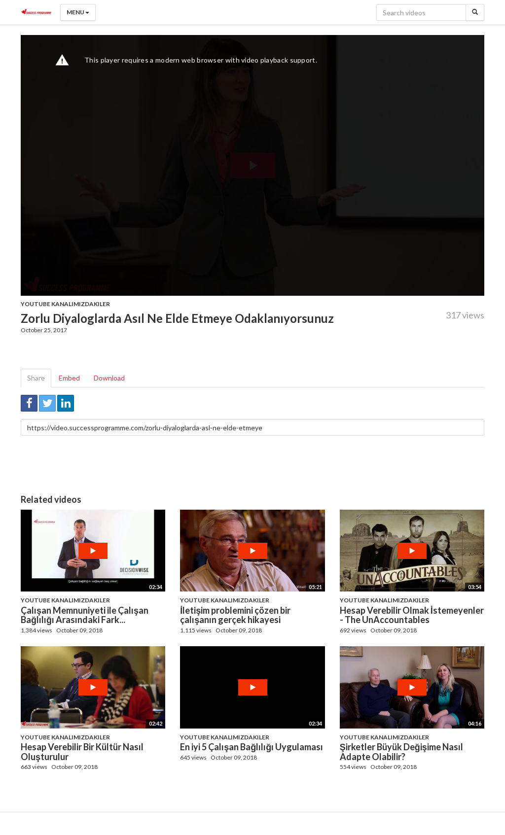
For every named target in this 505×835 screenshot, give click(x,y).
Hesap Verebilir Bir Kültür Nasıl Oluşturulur (82, 751)
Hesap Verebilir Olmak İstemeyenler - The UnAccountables (412, 615)
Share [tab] (36, 378)
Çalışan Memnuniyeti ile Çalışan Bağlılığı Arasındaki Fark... (84, 615)
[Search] (475, 12)
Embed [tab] (69, 378)
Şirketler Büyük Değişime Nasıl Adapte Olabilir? (401, 751)
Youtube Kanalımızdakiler (65, 304)
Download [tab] (109, 378)
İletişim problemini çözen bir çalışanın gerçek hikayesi (235, 615)
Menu (78, 12)
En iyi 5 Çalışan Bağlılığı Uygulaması (251, 746)
